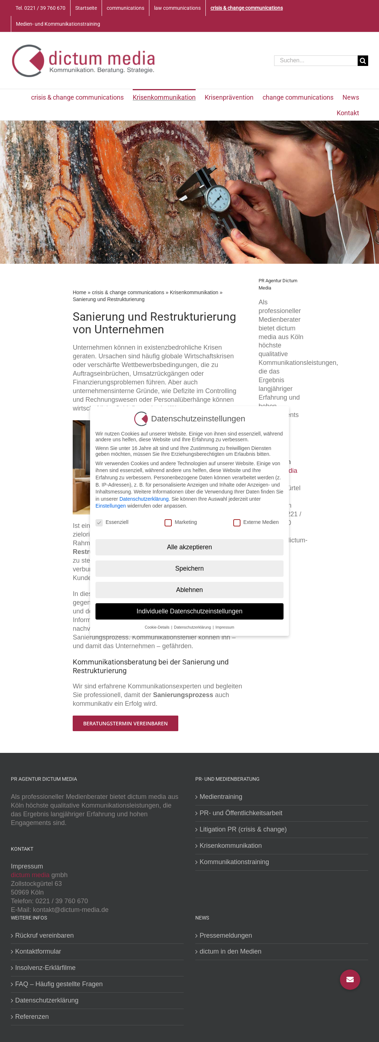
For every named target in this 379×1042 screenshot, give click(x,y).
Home (79, 292)
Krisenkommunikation (194, 292)
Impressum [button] (225, 624)
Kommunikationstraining (234, 862)
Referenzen (32, 1016)
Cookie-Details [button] (157, 624)
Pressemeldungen (226, 935)
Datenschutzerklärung (46, 1000)
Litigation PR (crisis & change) (243, 829)
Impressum (27, 866)
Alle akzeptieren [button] (189, 544)
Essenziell (111, 520)
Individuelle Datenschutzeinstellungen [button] (190, 608)
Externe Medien (256, 520)
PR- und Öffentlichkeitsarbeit (241, 813)
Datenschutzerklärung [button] (193, 624)
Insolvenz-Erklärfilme (45, 967)
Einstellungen (110, 504)
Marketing (181, 520)
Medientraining (221, 796)
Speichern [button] (189, 566)
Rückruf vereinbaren (44, 935)
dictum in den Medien (230, 951)
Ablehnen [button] (189, 587)
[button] (350, 980)
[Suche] (363, 60)
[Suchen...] (316, 60)
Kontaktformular (38, 951)
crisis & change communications (128, 292)
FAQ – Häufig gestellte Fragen (59, 984)
